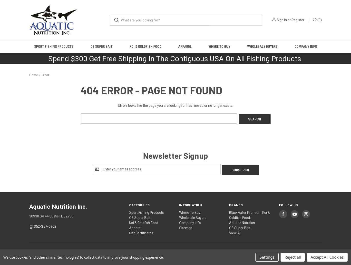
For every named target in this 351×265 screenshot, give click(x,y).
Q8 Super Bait (101, 47)
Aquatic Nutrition (242, 221)
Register (298, 20)
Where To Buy (219, 47)
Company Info (305, 47)
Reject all (292, 257)
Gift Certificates (141, 231)
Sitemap (185, 226)
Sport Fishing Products (54, 47)
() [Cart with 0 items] (317, 20)
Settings (267, 257)
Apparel (185, 47)
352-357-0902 (45, 225)
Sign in (282, 20)
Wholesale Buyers (262, 47)
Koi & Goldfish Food (145, 47)
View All (235, 231)
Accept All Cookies (327, 257)
